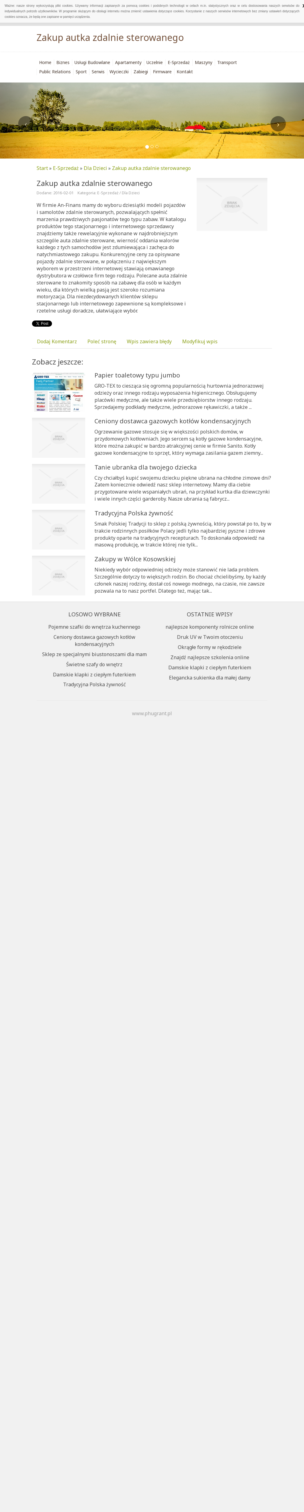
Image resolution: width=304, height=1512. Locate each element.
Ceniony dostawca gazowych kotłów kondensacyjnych (172, 421)
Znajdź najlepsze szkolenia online (209, 657)
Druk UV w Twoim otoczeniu (210, 637)
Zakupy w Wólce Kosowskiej (135, 559)
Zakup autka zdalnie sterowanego (151, 168)
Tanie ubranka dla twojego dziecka (145, 467)
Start (42, 168)
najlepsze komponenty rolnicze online (210, 626)
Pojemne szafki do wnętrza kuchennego (94, 626)
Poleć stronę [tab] (101, 341)
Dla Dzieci (95, 168)
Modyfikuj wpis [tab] (200, 341)
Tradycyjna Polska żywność (133, 513)
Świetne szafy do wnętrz (94, 664)
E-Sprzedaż (66, 168)
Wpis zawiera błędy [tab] (149, 341)
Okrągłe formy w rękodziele (210, 647)
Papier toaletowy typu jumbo (137, 375)
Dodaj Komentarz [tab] (57, 341)
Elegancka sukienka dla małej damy (209, 677)
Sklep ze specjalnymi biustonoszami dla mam (94, 654)
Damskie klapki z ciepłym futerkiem (94, 674)
